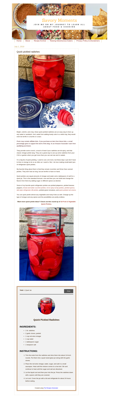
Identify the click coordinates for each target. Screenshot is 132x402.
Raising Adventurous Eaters (61, 41)
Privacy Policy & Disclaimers (88, 41)
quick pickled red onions (67, 190)
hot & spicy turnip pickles (55, 188)
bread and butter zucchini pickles (34, 188)
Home (19, 41)
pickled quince (70, 188)
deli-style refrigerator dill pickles (27, 190)
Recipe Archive (40, 41)
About (27, 41)
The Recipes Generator (51, 388)
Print (68, 291)
